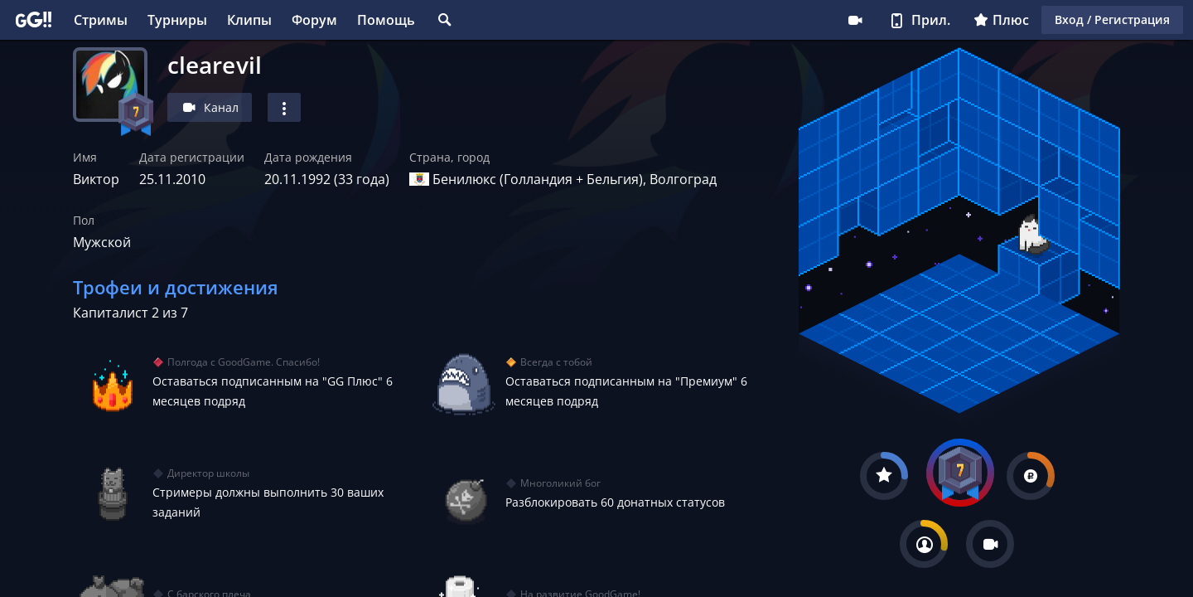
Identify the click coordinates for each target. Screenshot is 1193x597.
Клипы (249, 20)
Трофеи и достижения (175, 286)
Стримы (101, 20)
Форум (314, 20)
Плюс (1001, 20)
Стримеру (855, 20)
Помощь (386, 20)
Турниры (177, 20)
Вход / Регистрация (1112, 19)
